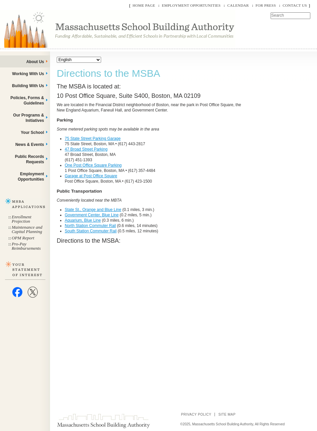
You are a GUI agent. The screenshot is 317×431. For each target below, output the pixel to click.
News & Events (29, 144)
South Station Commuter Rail (90, 231)
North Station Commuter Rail (90, 225)
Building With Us (28, 85)
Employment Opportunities (191, 5)
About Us (35, 61)
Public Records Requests (29, 159)
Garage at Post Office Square (91, 176)
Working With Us (28, 73)
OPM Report (23, 238)
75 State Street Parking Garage (92, 138)
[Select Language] (79, 60)
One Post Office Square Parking (93, 165)
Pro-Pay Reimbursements (26, 246)
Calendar (238, 5)
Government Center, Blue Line (91, 215)
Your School (32, 132)
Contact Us (295, 5)
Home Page (143, 5)
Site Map (227, 414)
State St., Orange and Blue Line (93, 209)
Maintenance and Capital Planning (27, 229)
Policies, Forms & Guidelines (27, 100)
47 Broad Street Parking (86, 149)
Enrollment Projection (21, 219)
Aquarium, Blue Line (83, 220)
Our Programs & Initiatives (28, 118)
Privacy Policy (196, 414)
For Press (266, 5)
